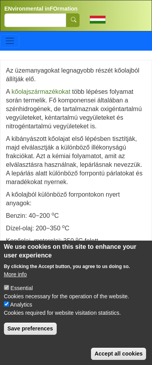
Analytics (21, 312)
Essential (22, 296)
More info (15, 282)
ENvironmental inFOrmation (41, 8)
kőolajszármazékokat (40, 91)
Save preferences (30, 336)
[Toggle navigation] (9, 41)
